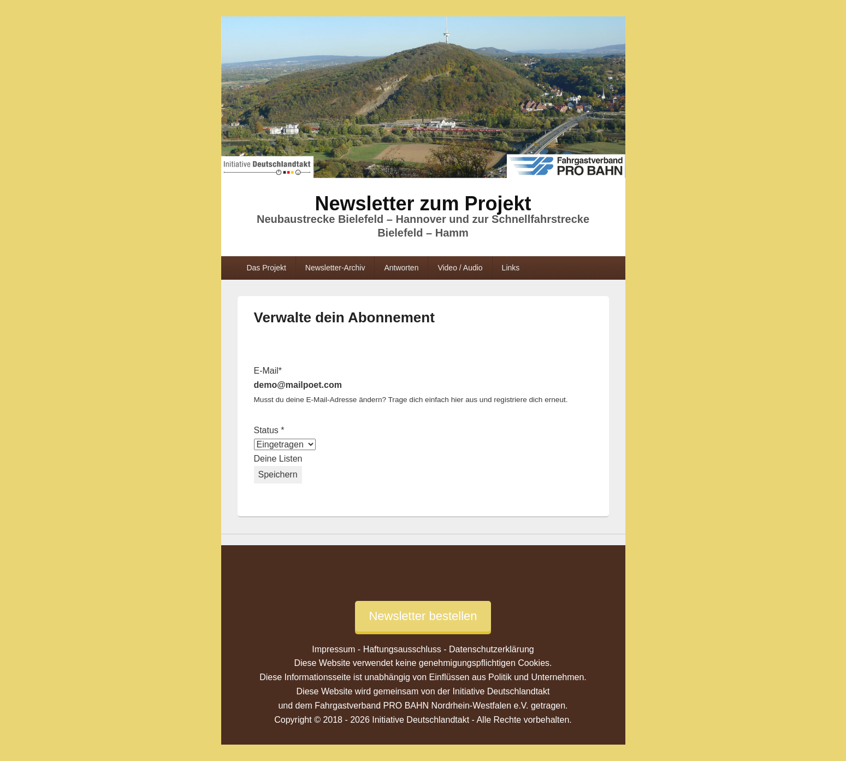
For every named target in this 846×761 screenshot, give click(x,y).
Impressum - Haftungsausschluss (376, 649)
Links (511, 267)
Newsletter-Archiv (335, 267)
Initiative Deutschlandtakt (501, 691)
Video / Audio (459, 267)
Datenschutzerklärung (491, 649)
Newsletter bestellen (423, 616)
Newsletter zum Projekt (423, 203)
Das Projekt (266, 267)
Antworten (401, 267)
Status (269, 430)
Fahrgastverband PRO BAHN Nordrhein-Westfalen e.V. (421, 705)
